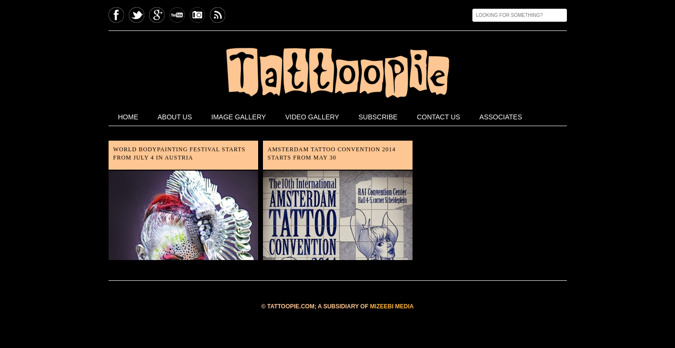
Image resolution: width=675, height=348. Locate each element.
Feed (217, 15)
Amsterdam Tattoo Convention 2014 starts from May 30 (332, 153)
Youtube (177, 15)
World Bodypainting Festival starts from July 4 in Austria (179, 153)
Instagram (197, 15)
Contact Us (438, 117)
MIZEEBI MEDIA (392, 306)
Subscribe (378, 117)
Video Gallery (312, 117)
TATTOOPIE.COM (291, 306)
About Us (175, 117)
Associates (501, 117)
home (128, 117)
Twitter (136, 15)
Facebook (116, 15)
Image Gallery (238, 117)
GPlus (157, 15)
